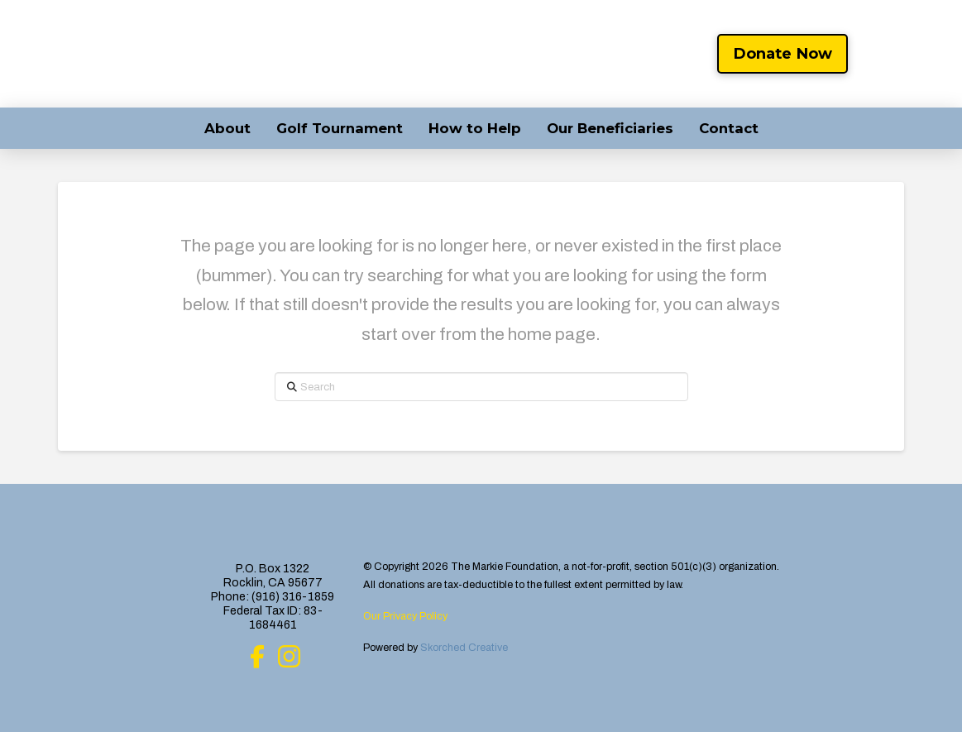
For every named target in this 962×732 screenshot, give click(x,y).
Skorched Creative (464, 647)
